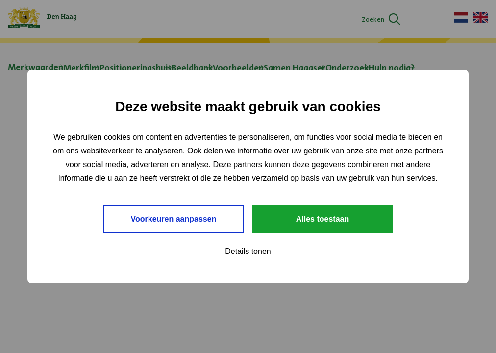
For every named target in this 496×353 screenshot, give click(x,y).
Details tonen (248, 251)
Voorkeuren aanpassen (174, 219)
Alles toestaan (322, 219)
